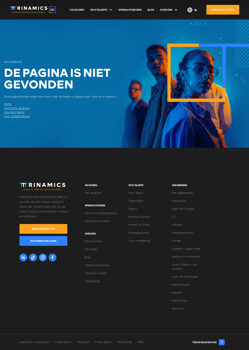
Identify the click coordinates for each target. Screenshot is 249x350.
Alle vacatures (93, 193)
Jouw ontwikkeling (139, 241)
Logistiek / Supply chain (186, 249)
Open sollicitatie (222, 9)
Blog (150, 9)
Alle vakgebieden (182, 193)
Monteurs (177, 308)
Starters (132, 209)
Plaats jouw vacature (97, 221)
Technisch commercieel (186, 257)
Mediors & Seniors (139, 217)
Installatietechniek (182, 233)
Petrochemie (179, 300)
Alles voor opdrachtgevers (101, 213)
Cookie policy (63, 342)
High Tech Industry (183, 209)
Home (7, 104)
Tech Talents (101, 10)
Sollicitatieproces (138, 233)
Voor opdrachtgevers (17, 116)
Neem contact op (43, 228)
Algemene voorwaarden (34, 342)
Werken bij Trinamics (97, 265)
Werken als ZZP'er (138, 225)
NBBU (140, 342)
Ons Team (91, 249)
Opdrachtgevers (130, 9)
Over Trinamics (94, 241)
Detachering (92, 281)
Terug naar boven (208, 342)
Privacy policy (103, 342)
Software (177, 225)
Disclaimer (83, 342)
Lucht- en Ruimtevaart (185, 277)
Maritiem (177, 292)
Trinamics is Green (96, 273)
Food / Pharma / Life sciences (184, 266)
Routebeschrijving (43, 240)
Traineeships (135, 201)
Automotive (179, 201)
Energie (176, 241)
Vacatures (77, 9)
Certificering (124, 342)
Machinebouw (180, 285)
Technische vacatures (16, 108)
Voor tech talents (14, 112)
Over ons (169, 10)
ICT (174, 217)
